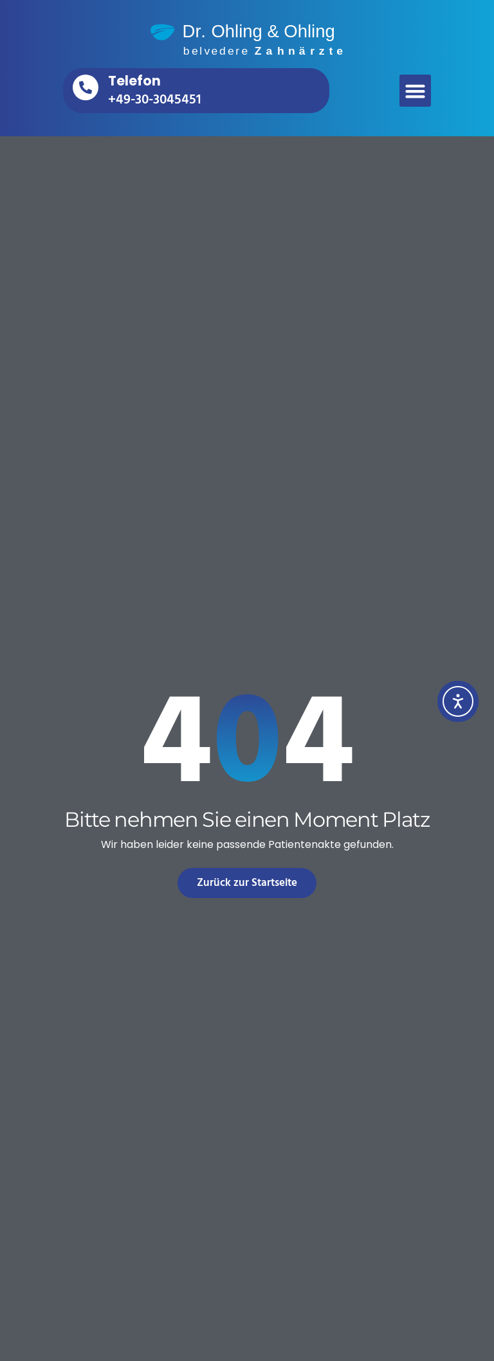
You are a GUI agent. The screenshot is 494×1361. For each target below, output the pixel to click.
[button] (415, 91)
